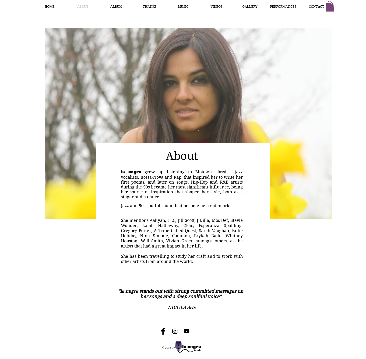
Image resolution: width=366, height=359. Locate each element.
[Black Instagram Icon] (174, 331)
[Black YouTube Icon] (186, 331)
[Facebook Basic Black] (163, 331)
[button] (329, 6)
